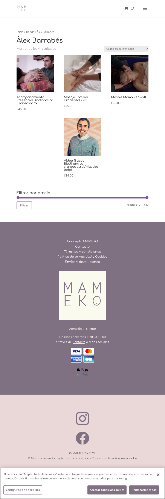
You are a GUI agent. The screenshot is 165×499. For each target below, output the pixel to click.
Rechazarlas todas (144, 490)
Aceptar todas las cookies (107, 490)
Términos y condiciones (82, 251)
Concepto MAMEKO (82, 241)
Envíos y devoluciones (82, 261)
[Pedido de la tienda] (126, 49)
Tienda (30, 32)
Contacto (82, 246)
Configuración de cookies (23, 490)
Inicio (20, 32)
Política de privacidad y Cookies (82, 256)
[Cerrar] (158, 475)
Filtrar (24, 205)
